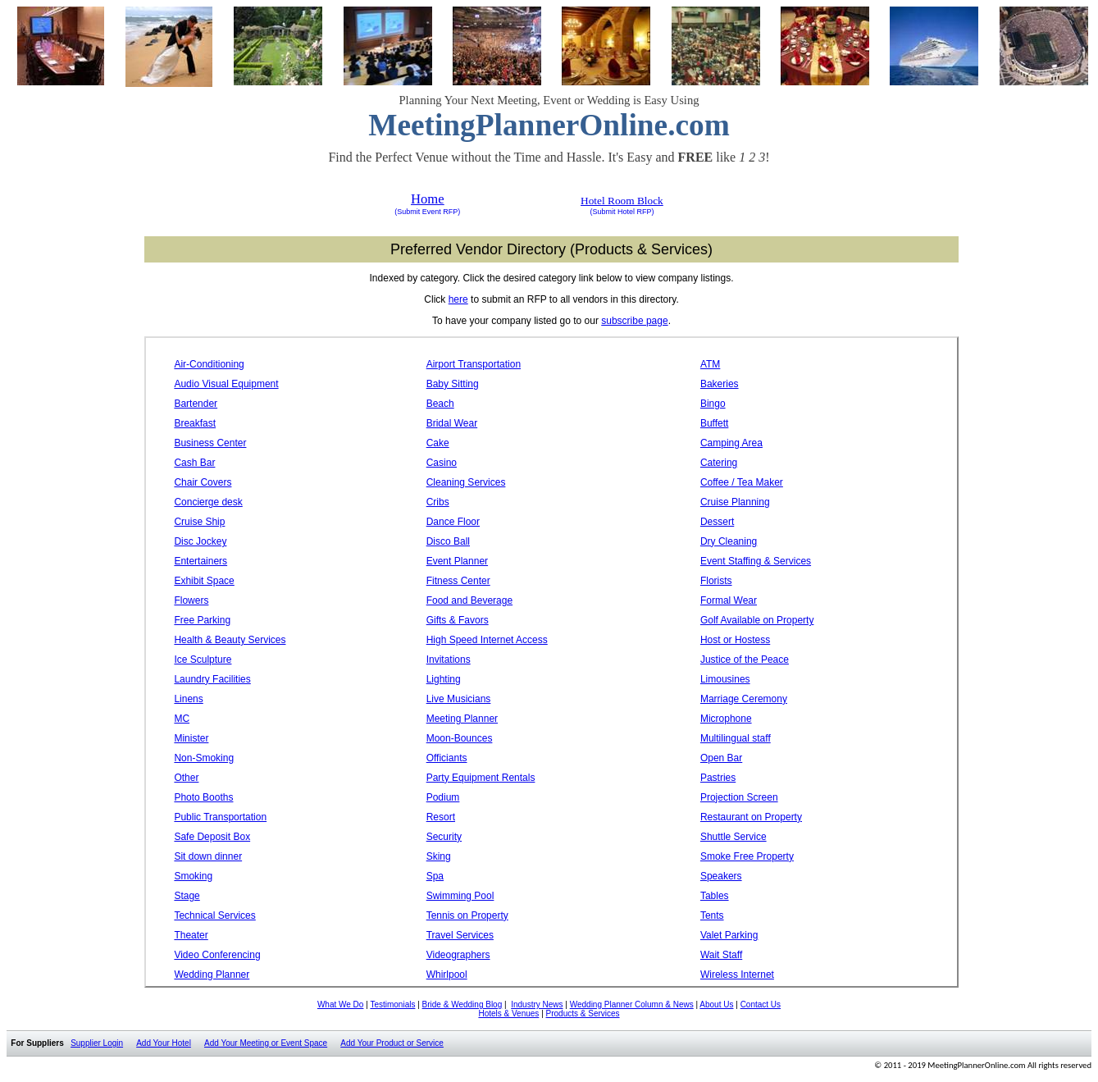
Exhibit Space (204, 581)
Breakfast (195, 423)
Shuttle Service (733, 836)
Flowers (191, 600)
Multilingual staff (735, 738)
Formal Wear (728, 600)
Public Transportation (220, 817)
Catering (718, 462)
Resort (440, 817)
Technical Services (214, 915)
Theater (190, 935)
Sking (438, 856)
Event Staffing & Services (755, 561)
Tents (712, 915)
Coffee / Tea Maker (741, 482)
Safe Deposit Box (212, 836)
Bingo (713, 403)
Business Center (210, 443)
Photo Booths (203, 797)
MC (181, 718)
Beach (440, 403)
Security (444, 836)
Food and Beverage (469, 600)
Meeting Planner (462, 718)
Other (186, 777)
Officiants (446, 758)
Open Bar (721, 758)
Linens (188, 699)
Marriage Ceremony (743, 699)
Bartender (195, 403)
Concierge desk (208, 502)
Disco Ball (448, 541)
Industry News (537, 1004)
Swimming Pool (460, 896)
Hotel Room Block (622, 200)
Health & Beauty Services (229, 640)
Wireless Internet (737, 974)
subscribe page (634, 320)
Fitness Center (458, 581)
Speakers (721, 876)
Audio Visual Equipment (226, 384)
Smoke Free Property (747, 856)
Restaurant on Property (751, 817)
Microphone (726, 718)
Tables (714, 896)
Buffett (714, 423)
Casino (441, 462)
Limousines (725, 679)
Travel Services (460, 935)
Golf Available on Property (757, 620)
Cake (437, 443)
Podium (443, 797)
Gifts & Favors (457, 620)
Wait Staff (721, 955)
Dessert (717, 521)
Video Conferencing (217, 955)
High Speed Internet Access (487, 640)
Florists (716, 581)
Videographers (458, 955)
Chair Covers (202, 482)
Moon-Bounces (459, 738)
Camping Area (731, 443)
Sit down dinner (208, 856)
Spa (435, 876)
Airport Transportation (473, 364)
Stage (186, 896)
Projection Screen (739, 797)
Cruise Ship (199, 521)
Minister (191, 738)
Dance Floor (453, 521)
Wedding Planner (211, 974)
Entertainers (200, 561)
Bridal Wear (451, 423)
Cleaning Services (466, 482)
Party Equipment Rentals (480, 777)
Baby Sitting (452, 384)
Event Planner (457, 561)
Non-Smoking (204, 758)
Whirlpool (446, 974)
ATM (710, 364)
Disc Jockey (200, 541)
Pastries (718, 777)
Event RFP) (440, 212)
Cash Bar (194, 462)
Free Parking (202, 620)
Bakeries (719, 384)
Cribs (437, 502)
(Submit (407, 212)
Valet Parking (729, 935)
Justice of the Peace (744, 659)
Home (427, 199)
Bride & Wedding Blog (462, 1004)
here (458, 299)
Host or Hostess (735, 640)
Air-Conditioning (209, 364)
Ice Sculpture (202, 659)
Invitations (448, 659)
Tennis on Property (467, 915)
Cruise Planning (735, 502)
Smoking (193, 876)
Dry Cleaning (728, 541)
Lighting (443, 679)
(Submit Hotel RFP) (622, 212)
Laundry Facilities (212, 679)
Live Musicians (458, 699)
